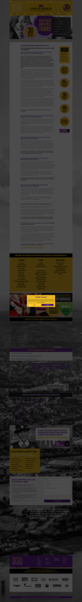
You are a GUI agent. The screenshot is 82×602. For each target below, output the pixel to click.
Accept (47, 304)
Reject (34, 304)
